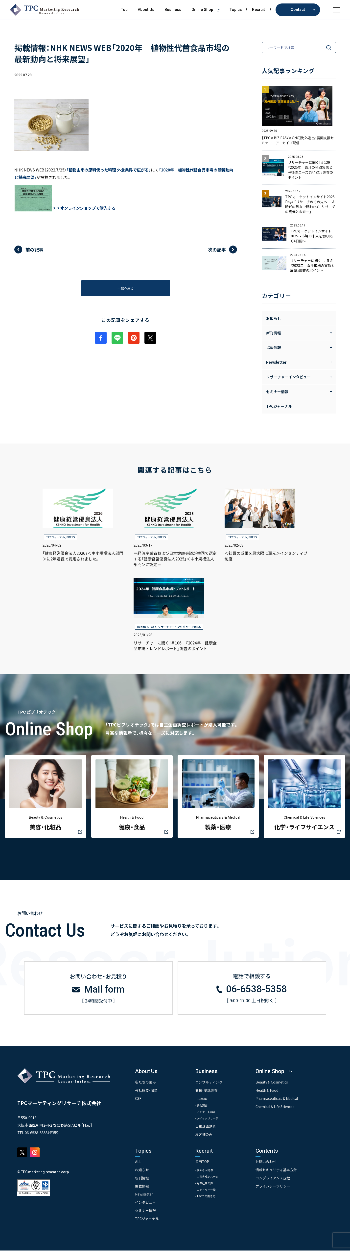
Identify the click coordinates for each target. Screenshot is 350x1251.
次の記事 (217, 249)
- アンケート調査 (210, 1113)
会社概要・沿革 (146, 1091)
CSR (138, 1099)
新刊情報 (142, 1178)
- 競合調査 (205, 1106)
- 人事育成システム (211, 1177)
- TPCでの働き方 (209, 1197)
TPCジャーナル (279, 406)
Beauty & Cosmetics (276, 1083)
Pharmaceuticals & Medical (282, 1099)
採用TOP (205, 1162)
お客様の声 (206, 1135)
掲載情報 (142, 1187)
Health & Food (146, 627)
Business (172, 9)
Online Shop (207, 9)
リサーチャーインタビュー (174, 627)
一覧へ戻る (126, 289)
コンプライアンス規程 (277, 1178)
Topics (236, 9)
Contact (298, 9)
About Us (146, 9)
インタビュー (145, 1202)
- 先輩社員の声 (208, 1184)
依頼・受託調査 (209, 1091)
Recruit (258, 9)
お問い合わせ (270, 1162)
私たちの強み (145, 1083)
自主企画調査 (208, 1127)
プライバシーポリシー (277, 1187)
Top (124, 9)
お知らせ (273, 318)
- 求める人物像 (208, 1171)
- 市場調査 (205, 1099)
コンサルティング (211, 1083)
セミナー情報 (145, 1211)
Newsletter (144, 1195)
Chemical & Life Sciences (280, 1107)
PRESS (71, 537)
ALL (138, 1162)
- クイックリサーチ (211, 1119)
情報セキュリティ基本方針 (280, 1170)
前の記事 (34, 249)
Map (87, 1126)
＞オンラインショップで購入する (86, 208)
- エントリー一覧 (210, 1191)
